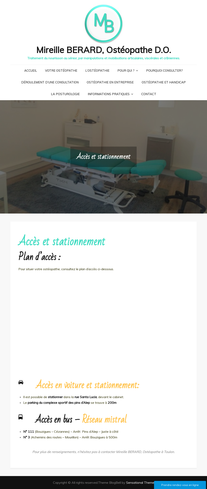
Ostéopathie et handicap (164, 82)
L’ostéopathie (97, 70)
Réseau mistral (104, 419)
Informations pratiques (109, 94)
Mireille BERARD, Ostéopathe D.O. (103, 50)
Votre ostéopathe (61, 70)
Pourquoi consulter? (164, 70)
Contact (148, 94)
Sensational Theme (140, 482)
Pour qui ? (125, 70)
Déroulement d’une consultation (50, 82)
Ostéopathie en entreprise (110, 82)
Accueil (30, 70)
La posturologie (65, 94)
